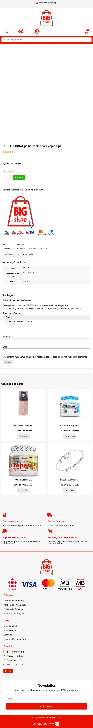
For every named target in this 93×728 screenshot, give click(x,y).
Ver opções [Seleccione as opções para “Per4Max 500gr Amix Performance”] (70, 436)
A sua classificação (12, 313)
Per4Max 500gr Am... (70, 425)
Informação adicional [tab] (11, 254)
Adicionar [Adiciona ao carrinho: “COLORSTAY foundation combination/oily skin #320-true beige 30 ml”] (23, 436)
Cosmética (43, 248)
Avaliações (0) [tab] (28, 254)
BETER (25, 281)
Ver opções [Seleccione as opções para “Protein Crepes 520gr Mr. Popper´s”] (23, 490)
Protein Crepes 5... (23, 480)
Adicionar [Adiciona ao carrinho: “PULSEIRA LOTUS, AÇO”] (70, 490)
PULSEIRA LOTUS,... (69, 480)
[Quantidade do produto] (6, 177)
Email (6, 347)
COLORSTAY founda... (23, 425)
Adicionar (19, 177)
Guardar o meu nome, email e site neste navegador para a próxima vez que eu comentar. (46, 357)
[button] (7, 32)
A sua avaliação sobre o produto (18, 322)
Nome (6, 337)
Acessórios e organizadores (27, 248)
